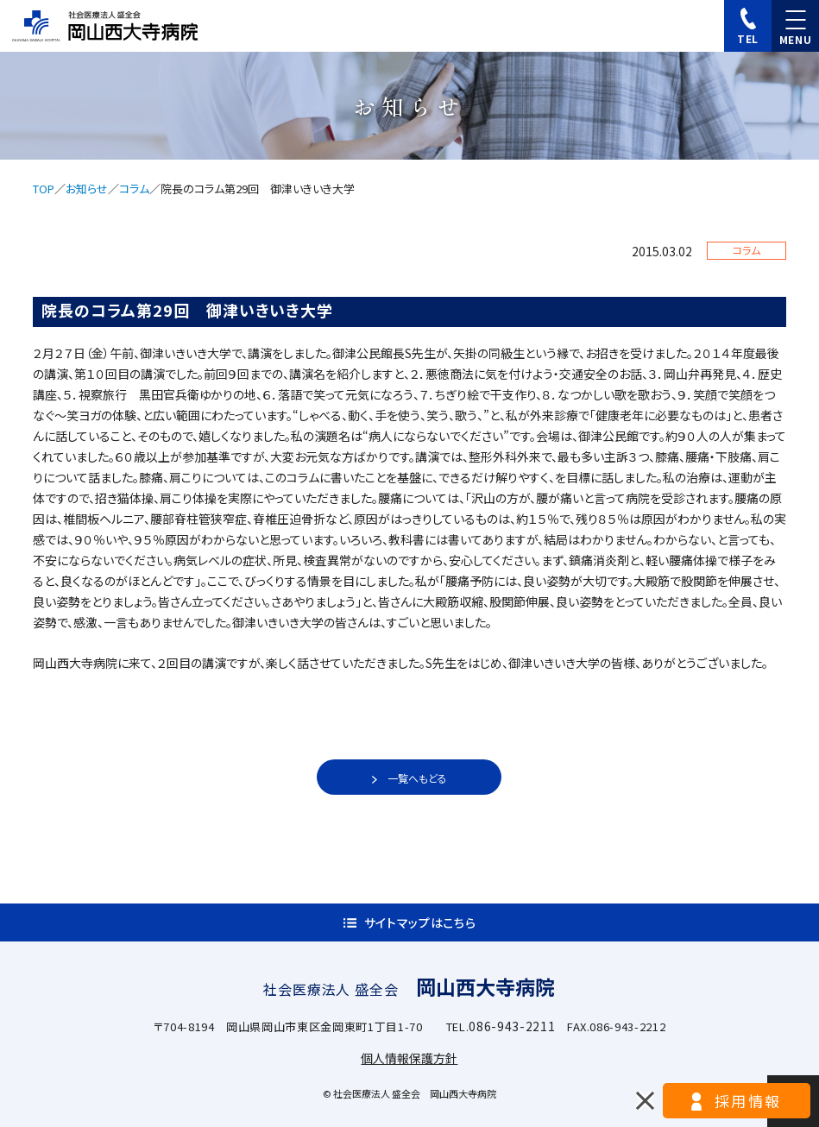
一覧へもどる (417, 778)
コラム (134, 188)
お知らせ (87, 188)
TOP (43, 188)
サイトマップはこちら (420, 922)
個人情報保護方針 (409, 1058)
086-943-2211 (512, 1026)
